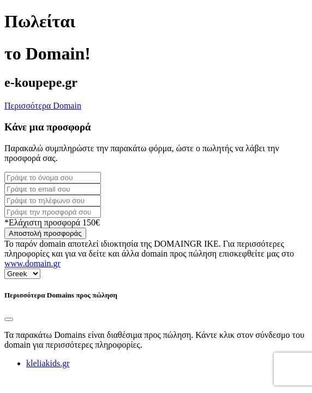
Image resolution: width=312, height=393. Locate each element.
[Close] (8, 319)
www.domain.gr (32, 263)
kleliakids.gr (48, 363)
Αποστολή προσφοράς (45, 233)
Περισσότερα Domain (42, 105)
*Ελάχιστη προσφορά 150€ (52, 222)
